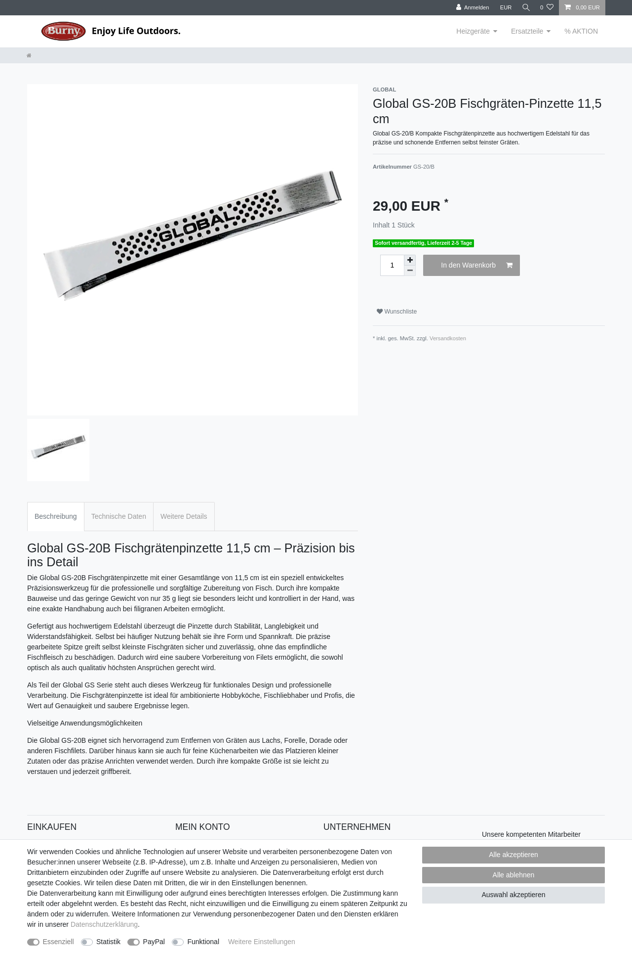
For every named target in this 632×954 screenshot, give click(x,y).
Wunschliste (397, 311)
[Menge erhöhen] (410, 260)
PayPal (154, 942)
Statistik (108, 942)
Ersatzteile (527, 31)
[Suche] (525, 7)
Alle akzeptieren (513, 855)
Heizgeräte (473, 31)
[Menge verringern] (410, 271)
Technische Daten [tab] (118, 516)
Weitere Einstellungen (261, 942)
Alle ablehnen (514, 875)
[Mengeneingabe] (392, 265)
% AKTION (581, 31)
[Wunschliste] (547, 7)
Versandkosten (448, 338)
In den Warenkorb (477, 265)
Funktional (203, 942)
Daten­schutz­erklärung (104, 924)
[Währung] (503, 7)
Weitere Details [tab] (183, 516)
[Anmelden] (470, 7)
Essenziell (58, 942)
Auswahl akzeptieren (513, 895)
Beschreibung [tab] (56, 516)
